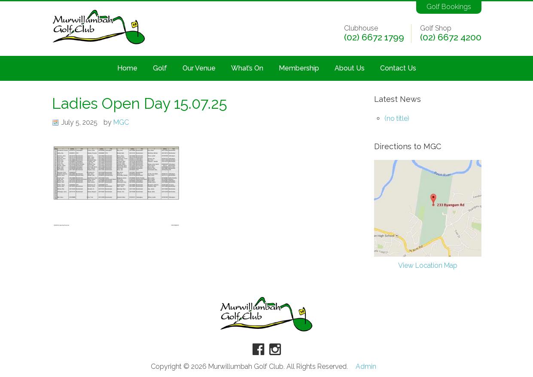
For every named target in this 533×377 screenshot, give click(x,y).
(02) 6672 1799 (374, 37)
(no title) (396, 118)
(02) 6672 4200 (450, 37)
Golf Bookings (448, 7)
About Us (350, 68)
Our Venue (199, 68)
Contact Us (398, 68)
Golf (160, 68)
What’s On (247, 68)
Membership (299, 68)
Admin (366, 366)
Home (127, 68)
